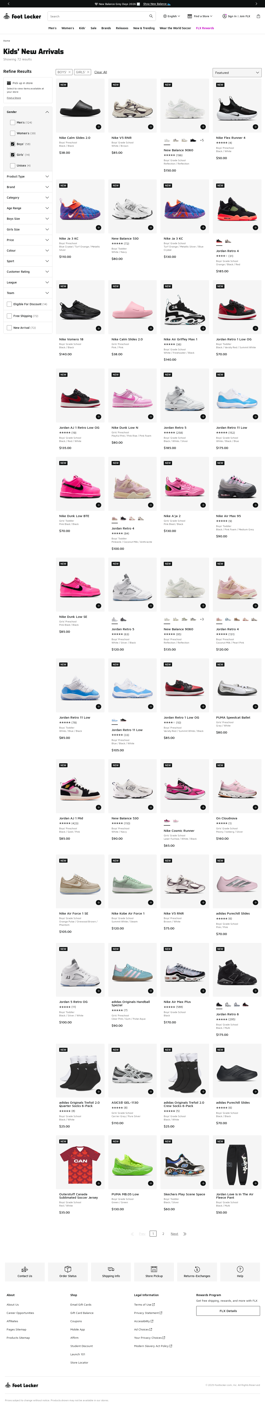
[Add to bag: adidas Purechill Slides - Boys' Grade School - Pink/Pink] (255, 902)
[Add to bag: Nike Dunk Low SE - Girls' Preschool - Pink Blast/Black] (98, 605)
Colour (28, 250)
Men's (52, 28)
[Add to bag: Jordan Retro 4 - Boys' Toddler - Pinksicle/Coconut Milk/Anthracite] (150, 505)
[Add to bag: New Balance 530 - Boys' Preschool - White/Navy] (150, 807)
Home (6, 40)
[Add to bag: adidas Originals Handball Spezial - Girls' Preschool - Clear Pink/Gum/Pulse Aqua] (150, 990)
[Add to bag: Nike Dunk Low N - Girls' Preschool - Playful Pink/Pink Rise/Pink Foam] (150, 416)
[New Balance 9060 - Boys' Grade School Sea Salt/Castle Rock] (184, 140)
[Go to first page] (132, 1233)
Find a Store (14, 97)
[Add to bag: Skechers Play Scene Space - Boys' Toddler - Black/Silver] (203, 1183)
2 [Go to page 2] (163, 1233)
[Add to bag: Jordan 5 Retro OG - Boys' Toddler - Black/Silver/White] (98, 990)
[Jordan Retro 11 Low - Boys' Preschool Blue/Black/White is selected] (115, 720)
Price (28, 240)
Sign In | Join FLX (236, 16)
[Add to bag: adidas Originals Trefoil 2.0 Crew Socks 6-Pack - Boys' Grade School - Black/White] (203, 1091)
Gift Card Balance (82, 1313)
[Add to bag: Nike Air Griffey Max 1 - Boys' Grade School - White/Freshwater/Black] (203, 328)
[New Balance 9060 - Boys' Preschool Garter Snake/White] (184, 619)
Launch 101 (77, 1354)
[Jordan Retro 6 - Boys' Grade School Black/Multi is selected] (219, 1004)
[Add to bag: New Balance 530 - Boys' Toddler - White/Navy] (150, 227)
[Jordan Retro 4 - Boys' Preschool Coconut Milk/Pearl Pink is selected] (219, 619)
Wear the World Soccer (175, 28)
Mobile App (77, 1329)
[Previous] (9, 3)
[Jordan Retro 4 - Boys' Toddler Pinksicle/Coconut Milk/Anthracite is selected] (115, 518)
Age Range (28, 208)
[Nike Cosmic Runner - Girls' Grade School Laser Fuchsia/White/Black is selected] (167, 821)
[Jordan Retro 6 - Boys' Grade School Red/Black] (245, 1004)
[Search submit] (151, 16)
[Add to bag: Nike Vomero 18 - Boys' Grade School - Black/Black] (98, 328)
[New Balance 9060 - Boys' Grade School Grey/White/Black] (176, 140)
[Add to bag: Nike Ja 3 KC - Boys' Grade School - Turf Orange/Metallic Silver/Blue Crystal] (203, 227)
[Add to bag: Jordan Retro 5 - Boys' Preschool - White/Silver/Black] (150, 605)
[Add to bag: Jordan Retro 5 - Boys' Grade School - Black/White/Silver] (203, 416)
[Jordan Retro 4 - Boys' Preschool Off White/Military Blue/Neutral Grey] (228, 619)
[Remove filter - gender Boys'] (64, 72)
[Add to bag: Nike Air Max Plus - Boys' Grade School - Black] (203, 990)
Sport (28, 261)
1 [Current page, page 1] (153, 1233)
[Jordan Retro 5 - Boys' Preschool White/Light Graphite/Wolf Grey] (123, 619)
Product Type (28, 176)
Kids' (82, 28)
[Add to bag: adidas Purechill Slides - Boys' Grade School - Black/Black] (255, 1091)
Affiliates (12, 1321)
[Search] (102, 16)
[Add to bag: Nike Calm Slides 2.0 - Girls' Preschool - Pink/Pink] (150, 328)
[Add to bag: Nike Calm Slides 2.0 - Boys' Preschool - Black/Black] (98, 126)
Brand (28, 187)
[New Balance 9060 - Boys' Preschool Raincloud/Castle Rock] (193, 619)
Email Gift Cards (80, 1304)
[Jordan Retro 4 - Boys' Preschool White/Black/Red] (254, 619)
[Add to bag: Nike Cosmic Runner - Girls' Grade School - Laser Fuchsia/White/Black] (203, 807)
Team (28, 293)
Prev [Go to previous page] (142, 1233)
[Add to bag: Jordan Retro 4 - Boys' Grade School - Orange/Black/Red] (255, 227)
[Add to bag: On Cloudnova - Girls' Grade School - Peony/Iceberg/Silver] (255, 807)
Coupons (76, 1321)
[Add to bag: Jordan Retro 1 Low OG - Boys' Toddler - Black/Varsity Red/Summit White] (255, 328)
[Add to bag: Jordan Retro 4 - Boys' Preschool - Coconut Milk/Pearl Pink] (255, 605)
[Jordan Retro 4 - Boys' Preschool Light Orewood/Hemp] (237, 619)
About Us (13, 1304)
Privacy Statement (148, 1313)
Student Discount (81, 1346)
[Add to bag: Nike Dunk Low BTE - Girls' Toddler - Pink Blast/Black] (98, 505)
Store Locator (79, 1362)
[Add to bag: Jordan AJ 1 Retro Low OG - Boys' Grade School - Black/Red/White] (98, 416)
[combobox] (102, 16)
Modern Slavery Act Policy (153, 1346)
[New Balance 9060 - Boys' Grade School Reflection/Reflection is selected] (167, 140)
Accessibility (143, 1321)
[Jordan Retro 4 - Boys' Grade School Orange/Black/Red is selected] (219, 241)
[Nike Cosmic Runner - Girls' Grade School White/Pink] (176, 821)
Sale (93, 28)
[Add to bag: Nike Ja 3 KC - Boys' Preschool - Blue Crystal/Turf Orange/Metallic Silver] (98, 227)
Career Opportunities (20, 1313)
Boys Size (28, 218)
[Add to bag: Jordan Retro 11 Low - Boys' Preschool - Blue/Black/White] (150, 706)
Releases (122, 28)
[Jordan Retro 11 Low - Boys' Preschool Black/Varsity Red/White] (123, 720)
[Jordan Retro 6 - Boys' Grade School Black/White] (228, 1004)
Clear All (100, 72)
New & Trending (144, 28)
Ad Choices (143, 1329)
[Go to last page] (184, 1233)
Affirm (74, 1337)
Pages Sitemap (16, 1329)
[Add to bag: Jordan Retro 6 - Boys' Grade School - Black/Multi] (255, 990)
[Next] (256, 3)
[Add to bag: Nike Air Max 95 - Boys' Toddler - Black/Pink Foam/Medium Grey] (255, 505)
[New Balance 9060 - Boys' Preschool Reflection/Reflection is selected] (167, 619)
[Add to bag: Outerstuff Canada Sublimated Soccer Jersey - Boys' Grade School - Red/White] (98, 1183)
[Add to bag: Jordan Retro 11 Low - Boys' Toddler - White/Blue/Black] (98, 706)
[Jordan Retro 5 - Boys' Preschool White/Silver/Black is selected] (115, 619)
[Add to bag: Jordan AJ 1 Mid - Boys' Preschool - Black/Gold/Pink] (98, 807)
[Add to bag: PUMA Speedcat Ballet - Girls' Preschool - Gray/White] (255, 706)
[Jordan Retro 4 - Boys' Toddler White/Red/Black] (141, 518)
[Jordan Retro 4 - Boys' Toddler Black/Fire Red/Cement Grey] (123, 518)
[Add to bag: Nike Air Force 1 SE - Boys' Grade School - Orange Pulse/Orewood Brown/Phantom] (98, 902)
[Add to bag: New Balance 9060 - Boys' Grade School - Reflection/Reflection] (203, 126)
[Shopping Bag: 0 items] (258, 16)
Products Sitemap (18, 1337)
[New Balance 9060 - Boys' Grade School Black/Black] (193, 140)
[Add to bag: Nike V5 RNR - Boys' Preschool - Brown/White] (203, 902)
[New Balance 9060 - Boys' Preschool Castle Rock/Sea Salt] (176, 619)
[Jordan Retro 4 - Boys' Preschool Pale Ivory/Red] (245, 619)
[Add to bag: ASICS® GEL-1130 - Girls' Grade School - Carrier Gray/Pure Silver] (150, 1091)
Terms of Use (144, 1304)
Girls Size (28, 229)
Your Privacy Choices (149, 1337)
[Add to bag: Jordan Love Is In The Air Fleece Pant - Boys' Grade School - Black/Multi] (255, 1183)
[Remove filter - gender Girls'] (82, 72)
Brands (106, 28)
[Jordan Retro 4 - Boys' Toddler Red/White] (132, 518)
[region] (132, 3)
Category (28, 197)
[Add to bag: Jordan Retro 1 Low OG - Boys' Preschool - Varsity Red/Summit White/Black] (203, 706)
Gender (28, 112)
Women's (67, 28)
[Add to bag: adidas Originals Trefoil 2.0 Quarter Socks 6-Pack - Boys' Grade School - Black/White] (98, 1091)
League (28, 282)
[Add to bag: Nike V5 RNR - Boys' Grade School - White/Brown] (150, 126)
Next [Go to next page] (174, 1233)
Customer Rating (28, 271)
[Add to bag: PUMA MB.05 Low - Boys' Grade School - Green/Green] (150, 1183)
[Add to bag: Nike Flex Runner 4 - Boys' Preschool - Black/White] (255, 126)
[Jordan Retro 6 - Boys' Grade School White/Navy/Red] (237, 1004)
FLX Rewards (205, 28)
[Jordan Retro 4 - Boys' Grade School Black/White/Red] (228, 241)
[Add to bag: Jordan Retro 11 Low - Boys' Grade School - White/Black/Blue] (255, 416)
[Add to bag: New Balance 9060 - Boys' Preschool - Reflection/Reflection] (203, 605)
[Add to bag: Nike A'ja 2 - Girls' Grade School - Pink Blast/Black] (203, 505)
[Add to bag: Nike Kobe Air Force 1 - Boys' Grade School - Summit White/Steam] (150, 902)
